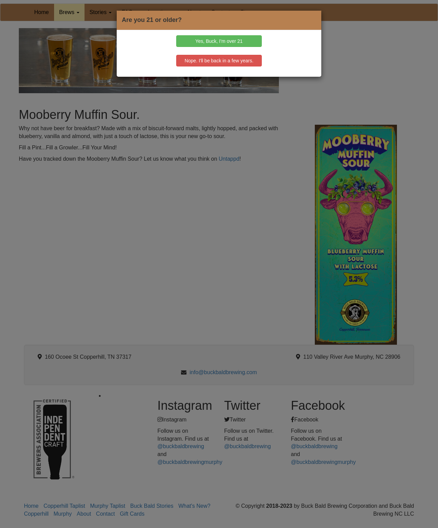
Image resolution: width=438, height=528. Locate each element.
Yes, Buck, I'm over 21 (219, 41)
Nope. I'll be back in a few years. (218, 60)
